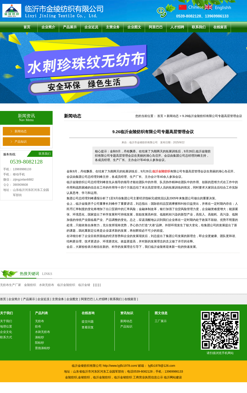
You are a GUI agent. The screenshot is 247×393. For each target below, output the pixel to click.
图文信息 (161, 313)
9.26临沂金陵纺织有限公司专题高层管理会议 (212, 116)
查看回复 (88, 327)
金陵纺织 (30, 285)
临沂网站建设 (173, 377)
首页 (26, 27)
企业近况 (91, 27)
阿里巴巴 (156, 27)
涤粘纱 (39, 337)
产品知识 (21, 141)
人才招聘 (177, 27)
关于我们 (6, 313)
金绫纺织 (84, 377)
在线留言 (220, 27)
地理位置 (6, 326)
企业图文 (134, 27)
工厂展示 (161, 321)
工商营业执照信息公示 (148, 377)
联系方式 (6, 337)
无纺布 (39, 321)
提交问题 (88, 321)
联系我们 (199, 27)
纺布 (38, 326)
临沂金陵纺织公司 (79, 182)
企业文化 (6, 332)
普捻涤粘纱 (42, 348)
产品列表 (41, 313)
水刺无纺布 (46, 285)
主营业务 (113, 27)
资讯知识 (126, 313)
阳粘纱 (39, 342)
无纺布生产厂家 (10, 285)
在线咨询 (88, 313)
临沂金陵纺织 (66, 285)
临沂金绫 (84, 285)
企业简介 (48, 27)
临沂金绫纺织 (123, 377)
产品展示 (70, 27)
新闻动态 (21, 131)
